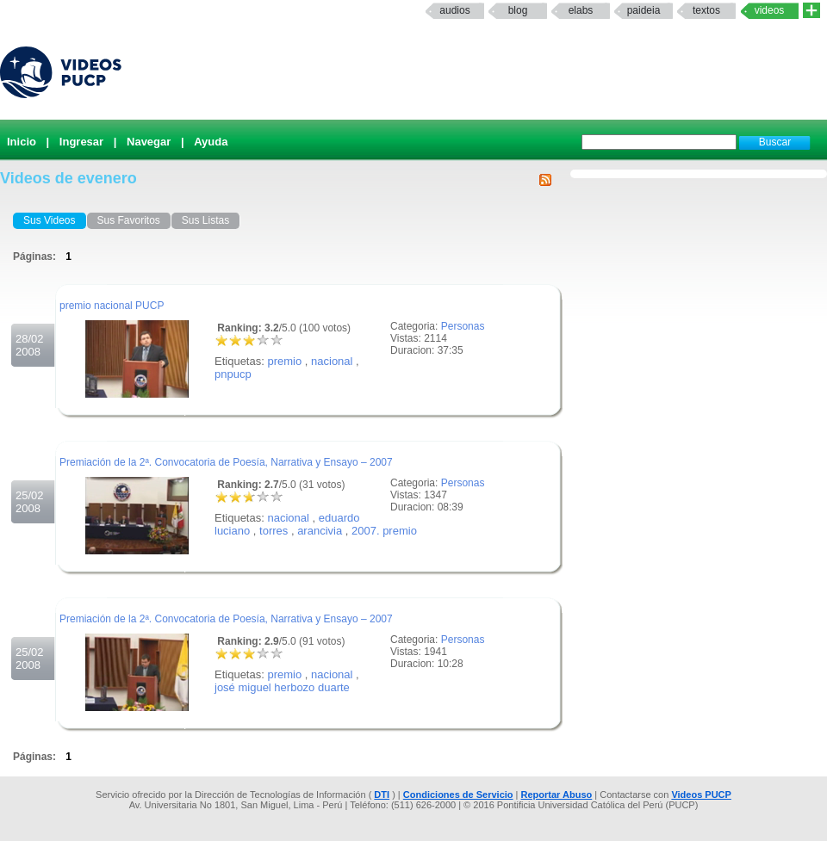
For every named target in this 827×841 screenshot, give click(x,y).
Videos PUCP (701, 794)
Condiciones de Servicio (458, 794)
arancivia (319, 530)
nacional (331, 361)
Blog (518, 10)
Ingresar (81, 141)
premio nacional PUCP (111, 306)
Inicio (21, 141)
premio (284, 361)
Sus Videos (49, 220)
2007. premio (384, 530)
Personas (463, 326)
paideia (644, 10)
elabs (581, 10)
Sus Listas (205, 220)
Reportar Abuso (557, 794)
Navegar (149, 141)
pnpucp (233, 374)
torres (273, 530)
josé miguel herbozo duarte (282, 687)
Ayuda (210, 141)
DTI (381, 794)
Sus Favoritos (128, 220)
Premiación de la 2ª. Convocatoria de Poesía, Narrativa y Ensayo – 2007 (226, 462)
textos (706, 10)
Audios (454, 10)
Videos (770, 10)
